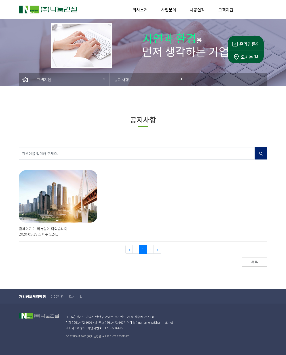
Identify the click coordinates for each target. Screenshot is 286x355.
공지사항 (148, 79)
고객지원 (225, 10)
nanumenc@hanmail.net (155, 322)
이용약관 (57, 296)
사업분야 (168, 10)
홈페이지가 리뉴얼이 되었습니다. (44, 228)
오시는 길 (76, 296)
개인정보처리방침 (32, 296)
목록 (254, 262)
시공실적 (197, 10)
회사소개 (140, 10)
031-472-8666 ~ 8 (85, 322)
